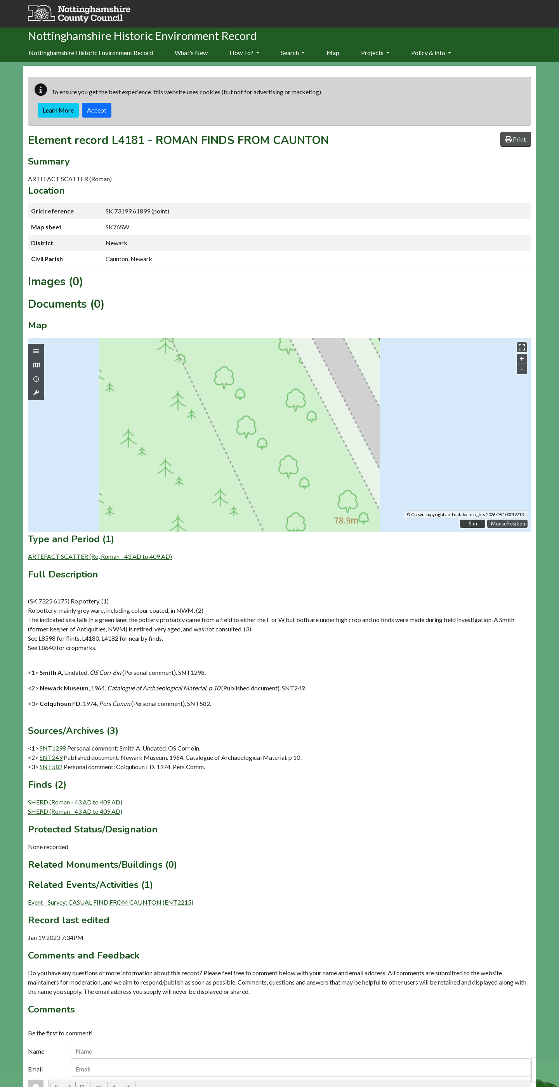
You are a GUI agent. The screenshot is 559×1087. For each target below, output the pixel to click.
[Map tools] (36, 393)
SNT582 (51, 766)
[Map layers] (36, 351)
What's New (191, 52)
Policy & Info (431, 52)
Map (332, 52)
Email (35, 1069)
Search (293, 52)
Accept (96, 110)
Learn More (58, 110)
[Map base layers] (36, 365)
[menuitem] (191, 53)
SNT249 (51, 757)
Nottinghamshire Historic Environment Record (91, 52)
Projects (375, 52)
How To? (244, 52)
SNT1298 (53, 748)
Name (36, 1051)
